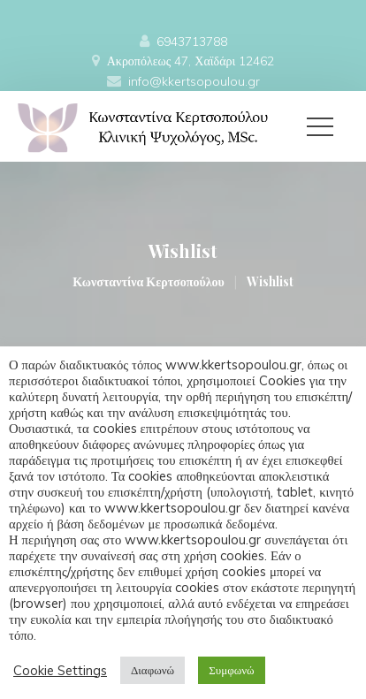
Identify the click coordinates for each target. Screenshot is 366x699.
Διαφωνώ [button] (152, 670)
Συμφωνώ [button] (231, 670)
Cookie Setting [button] (60, 671)
